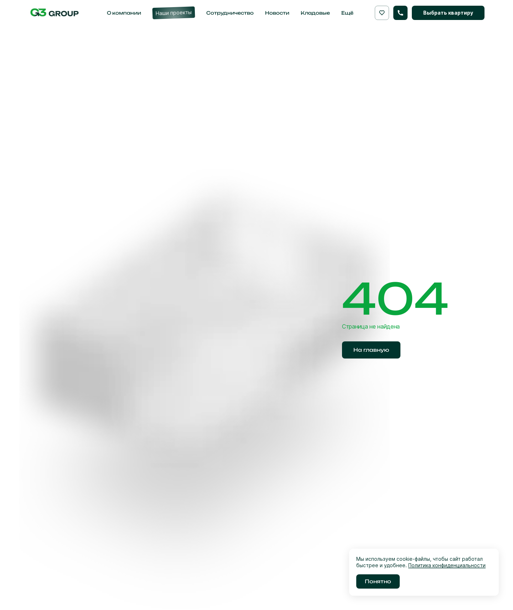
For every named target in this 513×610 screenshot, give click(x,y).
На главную (371, 350)
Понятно (378, 581)
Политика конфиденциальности (447, 565)
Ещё (347, 13)
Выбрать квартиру (448, 13)
